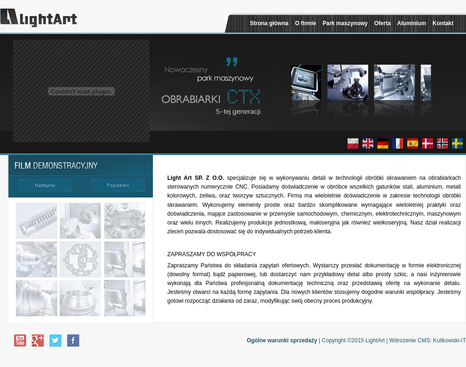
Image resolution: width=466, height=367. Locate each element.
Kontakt (442, 23)
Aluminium (411, 23)
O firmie (305, 23)
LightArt (374, 340)
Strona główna (269, 23)
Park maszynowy (345, 23)
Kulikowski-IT (449, 340)
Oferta (382, 23)
